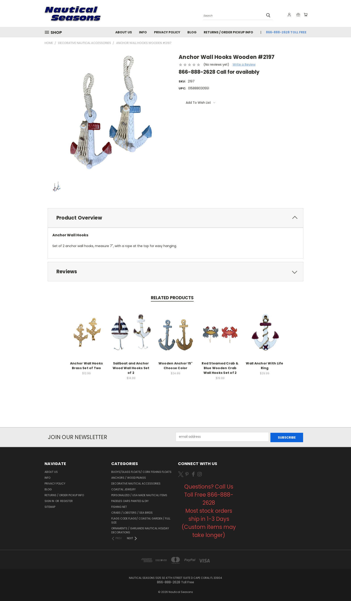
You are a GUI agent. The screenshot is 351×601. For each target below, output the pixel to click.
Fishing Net (119, 506)
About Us (123, 32)
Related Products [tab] (172, 298)
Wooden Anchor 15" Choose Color (175, 365)
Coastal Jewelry (123, 489)
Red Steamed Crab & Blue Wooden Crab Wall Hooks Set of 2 (220, 368)
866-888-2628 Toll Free (286, 32)
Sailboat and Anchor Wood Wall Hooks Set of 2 (131, 368)
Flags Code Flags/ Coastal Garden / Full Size (140, 520)
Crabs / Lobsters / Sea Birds (132, 512)
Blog (192, 32)
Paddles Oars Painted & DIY (130, 500)
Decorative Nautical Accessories (136, 483)
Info (143, 32)
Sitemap (50, 506)
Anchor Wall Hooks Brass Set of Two (86, 365)
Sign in (50, 500)
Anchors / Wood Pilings (128, 477)
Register (66, 500)
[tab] (175, 218)
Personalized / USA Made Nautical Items (139, 494)
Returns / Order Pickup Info (228, 32)
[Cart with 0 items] (305, 14)
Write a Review (244, 64)
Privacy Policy (167, 32)
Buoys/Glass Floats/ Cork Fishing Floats (141, 471)
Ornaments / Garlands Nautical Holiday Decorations (140, 530)
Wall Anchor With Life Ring (264, 365)
